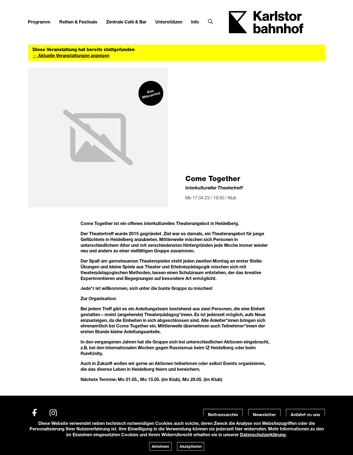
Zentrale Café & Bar (126, 21)
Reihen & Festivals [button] (78, 21)
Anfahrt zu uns (305, 414)
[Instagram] (53, 413)
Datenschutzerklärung (263, 434)
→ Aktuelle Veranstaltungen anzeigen (71, 55)
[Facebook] (34, 413)
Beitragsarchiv (223, 414)
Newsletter (264, 414)
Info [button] (195, 21)
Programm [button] (39, 21)
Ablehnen (160, 446)
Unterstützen (168, 21)
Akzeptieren (191, 446)
